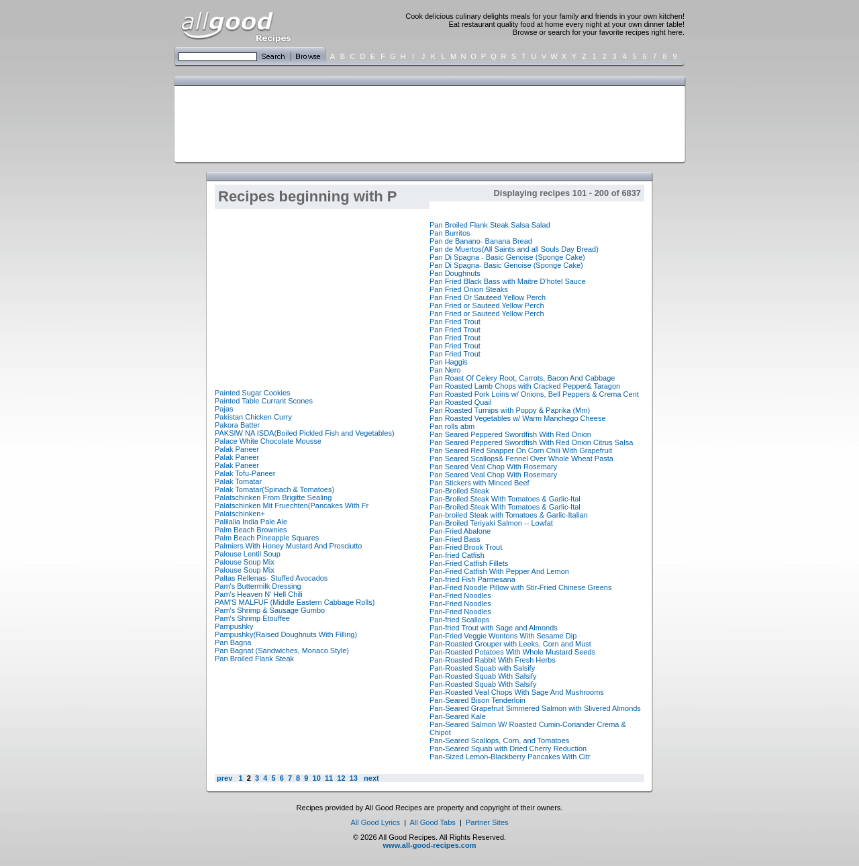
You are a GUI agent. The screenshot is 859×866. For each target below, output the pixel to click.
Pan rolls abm (452, 426)
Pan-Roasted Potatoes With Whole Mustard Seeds (512, 652)
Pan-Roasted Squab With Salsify (483, 676)
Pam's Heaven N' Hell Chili (259, 594)
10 (317, 778)
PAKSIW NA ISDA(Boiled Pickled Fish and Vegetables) (305, 433)
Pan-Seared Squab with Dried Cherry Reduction (508, 748)
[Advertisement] (427, 123)
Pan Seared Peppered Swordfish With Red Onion (510, 434)
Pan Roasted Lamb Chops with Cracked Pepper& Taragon (525, 386)
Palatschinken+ (240, 514)
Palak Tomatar (238, 481)
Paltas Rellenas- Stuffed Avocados (271, 578)
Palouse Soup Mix (244, 562)
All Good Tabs (433, 822)
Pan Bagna (233, 642)
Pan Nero (445, 370)
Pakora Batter (237, 425)
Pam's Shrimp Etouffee (252, 618)
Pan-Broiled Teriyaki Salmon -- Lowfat (491, 523)
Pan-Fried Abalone (460, 531)
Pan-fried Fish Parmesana (472, 579)
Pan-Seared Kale (458, 716)
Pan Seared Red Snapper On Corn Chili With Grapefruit (521, 450)
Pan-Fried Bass (455, 539)
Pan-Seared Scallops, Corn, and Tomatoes (499, 740)
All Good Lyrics (375, 822)
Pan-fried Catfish (457, 555)
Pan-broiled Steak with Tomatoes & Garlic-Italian (509, 515)
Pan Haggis (449, 362)
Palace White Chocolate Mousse (268, 441)
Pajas (224, 409)
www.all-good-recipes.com (429, 845)
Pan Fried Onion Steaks (469, 289)
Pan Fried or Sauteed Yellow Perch (487, 305)
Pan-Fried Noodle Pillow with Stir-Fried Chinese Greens (520, 587)
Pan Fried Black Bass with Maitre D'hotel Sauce (508, 281)
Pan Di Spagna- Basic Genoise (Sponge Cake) (506, 265)
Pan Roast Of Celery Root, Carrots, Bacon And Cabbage (522, 378)
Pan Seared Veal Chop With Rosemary (493, 467)
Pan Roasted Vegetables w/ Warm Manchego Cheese (518, 418)
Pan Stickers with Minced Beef (479, 483)
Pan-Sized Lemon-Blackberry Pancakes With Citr (510, 757)
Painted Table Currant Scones (264, 401)
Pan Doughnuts (455, 273)
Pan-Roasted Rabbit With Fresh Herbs (493, 660)
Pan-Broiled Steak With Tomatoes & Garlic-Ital (505, 499)
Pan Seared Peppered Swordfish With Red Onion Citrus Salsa (531, 442)
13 (354, 778)
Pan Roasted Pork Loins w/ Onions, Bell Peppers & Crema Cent (534, 394)
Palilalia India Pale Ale (251, 522)
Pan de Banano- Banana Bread (481, 241)
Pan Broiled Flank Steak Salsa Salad (490, 225)
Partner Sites (487, 822)
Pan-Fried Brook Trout (466, 547)
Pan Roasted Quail (460, 402)
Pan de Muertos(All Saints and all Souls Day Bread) (514, 249)
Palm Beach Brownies (251, 530)
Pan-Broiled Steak (459, 491)
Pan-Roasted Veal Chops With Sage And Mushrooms (517, 692)
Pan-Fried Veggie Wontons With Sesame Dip (503, 636)
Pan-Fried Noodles (460, 595)
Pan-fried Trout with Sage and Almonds (494, 628)
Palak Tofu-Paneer (245, 473)
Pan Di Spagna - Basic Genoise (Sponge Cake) (507, 257)
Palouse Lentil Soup (248, 554)
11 (329, 778)
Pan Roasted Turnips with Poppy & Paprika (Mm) (510, 410)
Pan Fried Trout (455, 322)
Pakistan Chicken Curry (253, 417)
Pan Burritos (450, 233)
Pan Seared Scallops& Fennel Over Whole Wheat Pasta (521, 458)
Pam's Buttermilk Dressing (258, 586)
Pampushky (234, 626)
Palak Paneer (237, 449)
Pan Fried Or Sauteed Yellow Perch (488, 297)
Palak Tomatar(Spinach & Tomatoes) (274, 489)
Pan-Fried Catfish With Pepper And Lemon (499, 571)
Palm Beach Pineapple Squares (267, 538)
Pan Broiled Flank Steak (254, 659)
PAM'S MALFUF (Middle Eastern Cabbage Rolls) (294, 602)
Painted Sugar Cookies (253, 393)
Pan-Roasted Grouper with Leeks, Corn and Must (510, 644)
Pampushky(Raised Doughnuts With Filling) (286, 634)
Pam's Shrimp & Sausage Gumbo (270, 610)
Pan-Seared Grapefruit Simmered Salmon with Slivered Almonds (535, 708)
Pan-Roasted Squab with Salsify (482, 668)
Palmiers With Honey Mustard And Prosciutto (288, 546)
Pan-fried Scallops (459, 620)
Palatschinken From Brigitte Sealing (273, 497)
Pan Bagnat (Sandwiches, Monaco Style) (282, 650)
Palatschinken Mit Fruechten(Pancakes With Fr (291, 505)
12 (341, 778)
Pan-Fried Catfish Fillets (469, 563)
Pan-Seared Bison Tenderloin (477, 700)
